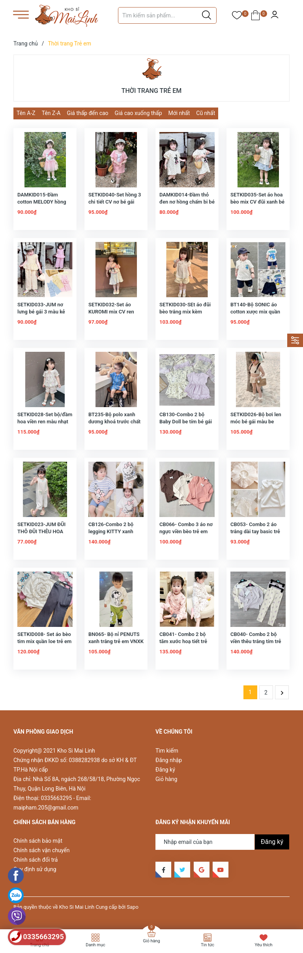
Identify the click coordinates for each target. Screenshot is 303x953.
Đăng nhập (168, 760)
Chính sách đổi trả (35, 860)
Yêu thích (263, 944)
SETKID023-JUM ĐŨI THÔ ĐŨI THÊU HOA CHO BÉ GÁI (41, 531)
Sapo (132, 907)
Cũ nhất (205, 113)
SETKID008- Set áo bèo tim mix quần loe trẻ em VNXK (44, 641)
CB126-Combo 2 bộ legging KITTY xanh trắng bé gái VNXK (110, 531)
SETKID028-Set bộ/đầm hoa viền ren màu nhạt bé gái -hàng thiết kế (44, 421)
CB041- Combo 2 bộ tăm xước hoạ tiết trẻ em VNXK (183, 641)
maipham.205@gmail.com (45, 807)
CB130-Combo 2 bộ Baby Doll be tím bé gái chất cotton (185, 421)
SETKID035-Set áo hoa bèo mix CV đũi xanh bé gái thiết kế (257, 202)
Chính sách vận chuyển (41, 850)
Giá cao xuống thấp (138, 113)
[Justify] (206, 15)
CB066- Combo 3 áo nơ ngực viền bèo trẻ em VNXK (186, 531)
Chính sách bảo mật (37, 841)
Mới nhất (179, 113)
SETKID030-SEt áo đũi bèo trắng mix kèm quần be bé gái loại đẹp (186, 312)
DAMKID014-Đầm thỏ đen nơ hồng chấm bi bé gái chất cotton (187, 202)
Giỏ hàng (166, 779)
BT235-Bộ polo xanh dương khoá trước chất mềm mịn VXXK (114, 421)
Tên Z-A (51, 113)
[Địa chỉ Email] (222, 842)
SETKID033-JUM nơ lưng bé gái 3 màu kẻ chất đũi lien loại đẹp (41, 312)
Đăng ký (165, 769)
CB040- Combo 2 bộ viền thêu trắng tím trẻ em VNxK (255, 641)
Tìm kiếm (166, 750)
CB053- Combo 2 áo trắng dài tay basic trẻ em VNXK (255, 531)
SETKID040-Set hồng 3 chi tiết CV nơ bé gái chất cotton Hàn (114, 202)
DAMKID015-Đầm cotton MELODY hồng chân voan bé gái (41, 202)
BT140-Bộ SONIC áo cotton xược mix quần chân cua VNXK (255, 312)
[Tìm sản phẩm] (167, 15)
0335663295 (56, 798)
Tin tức (207, 944)
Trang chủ (39, 944)
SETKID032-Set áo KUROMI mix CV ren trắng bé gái (111, 312)
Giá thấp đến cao (87, 113)
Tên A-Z (26, 113)
